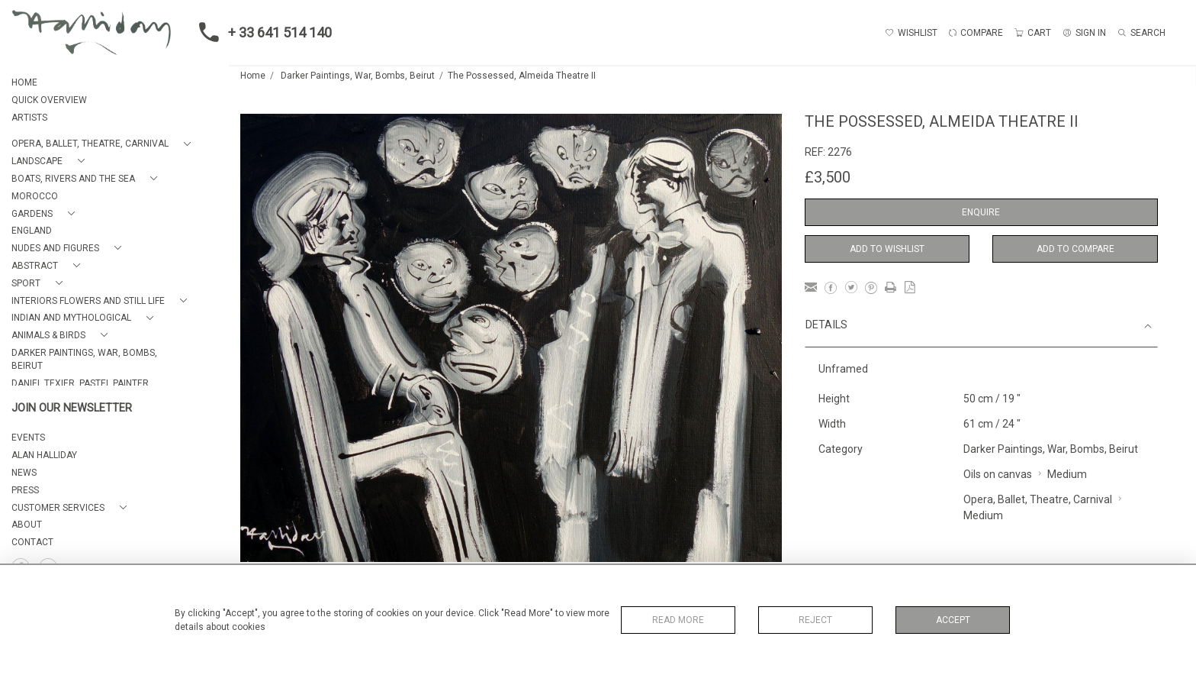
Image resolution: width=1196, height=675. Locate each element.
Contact (32, 542)
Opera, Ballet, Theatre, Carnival (1037, 499)
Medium (1067, 474)
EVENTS (28, 437)
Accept (953, 620)
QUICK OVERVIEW (49, 100)
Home (252, 75)
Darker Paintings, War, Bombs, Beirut (358, 75)
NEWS (24, 472)
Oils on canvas (997, 474)
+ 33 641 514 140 (261, 32)
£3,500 (827, 177)
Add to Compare (1075, 249)
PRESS (25, 490)
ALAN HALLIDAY (44, 455)
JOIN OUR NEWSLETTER (71, 408)
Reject (815, 620)
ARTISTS (29, 117)
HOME (24, 82)
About (26, 524)
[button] (104, 143)
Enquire (981, 212)
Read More (678, 620)
